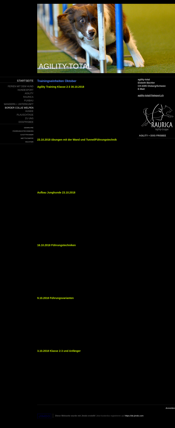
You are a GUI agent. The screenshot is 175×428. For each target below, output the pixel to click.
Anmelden (170, 408)
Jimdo (44, 416)
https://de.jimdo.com (134, 416)
